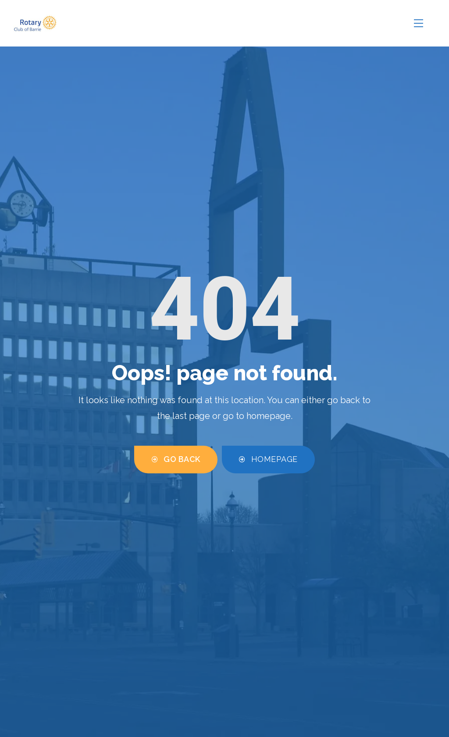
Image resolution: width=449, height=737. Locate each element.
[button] (175, 459)
